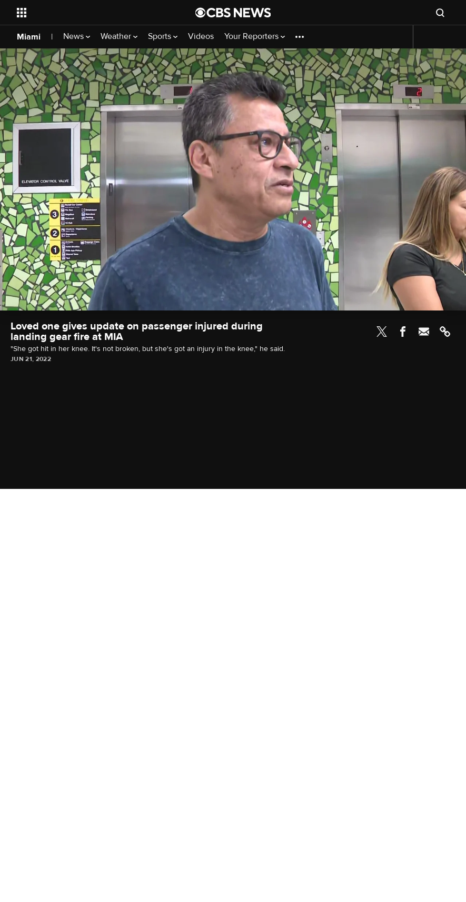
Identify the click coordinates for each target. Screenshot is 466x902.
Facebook (403, 331)
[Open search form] (440, 12)
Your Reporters (254, 37)
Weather (119, 37)
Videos (201, 37)
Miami (29, 37)
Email (424, 331)
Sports (162, 37)
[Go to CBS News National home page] (233, 12)
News (76, 37)
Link (445, 331)
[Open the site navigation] (89, 12)
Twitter (381, 331)
